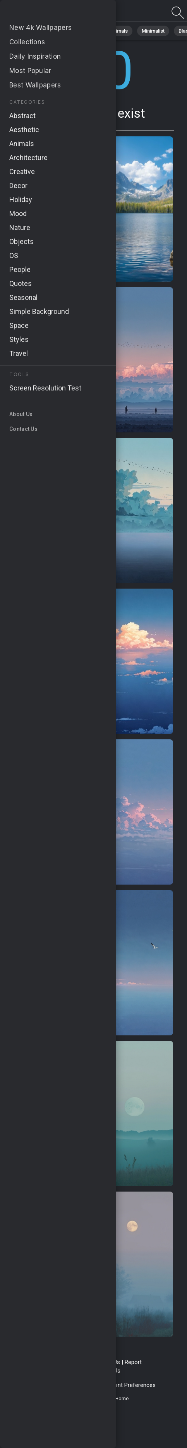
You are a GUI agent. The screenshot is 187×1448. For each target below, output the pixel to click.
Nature (54, 31)
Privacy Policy (39, 1385)
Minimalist (153, 31)
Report (133, 1362)
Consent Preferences (128, 1385)
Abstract (85, 31)
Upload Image (74, 1370)
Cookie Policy (79, 1385)
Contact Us (105, 1362)
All (29, 31)
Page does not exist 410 (46, 12)
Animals (119, 31)
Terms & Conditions (61, 1362)
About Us (108, 1370)
